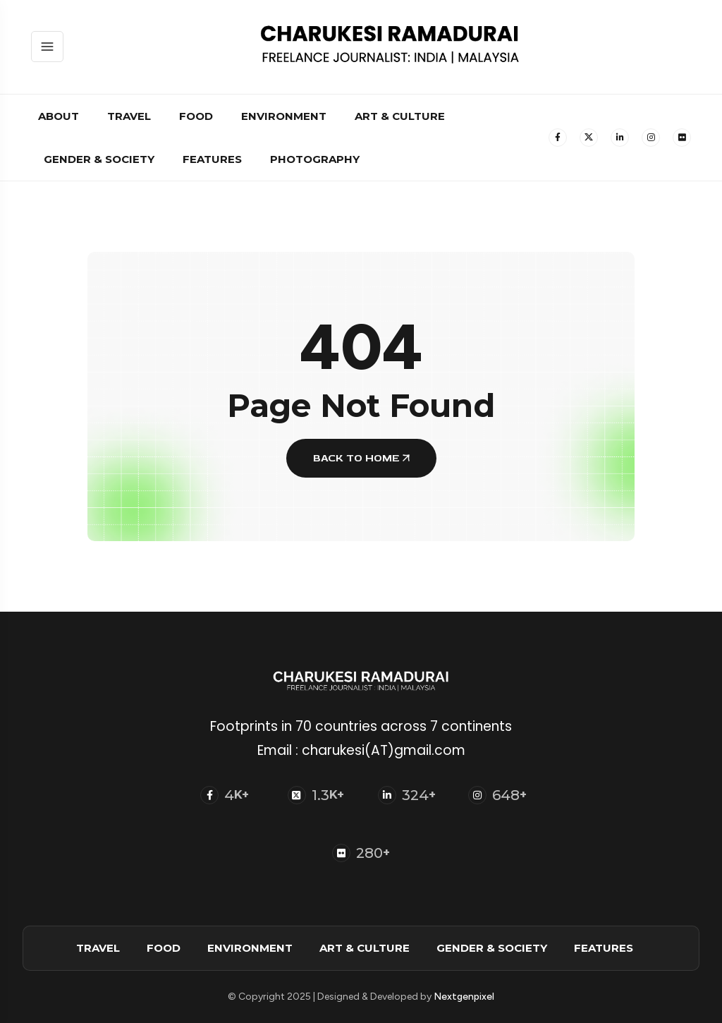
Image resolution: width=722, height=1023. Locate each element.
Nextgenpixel (464, 997)
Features (212, 159)
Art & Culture (400, 116)
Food (196, 116)
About (58, 116)
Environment (283, 116)
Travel (129, 116)
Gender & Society (99, 159)
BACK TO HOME (361, 458)
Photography (315, 159)
